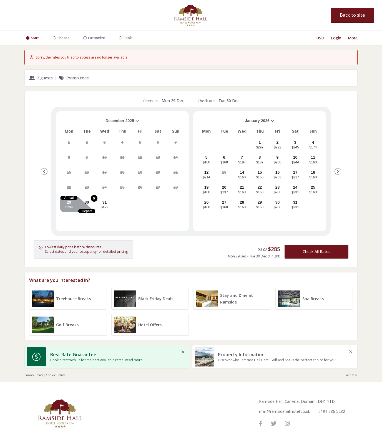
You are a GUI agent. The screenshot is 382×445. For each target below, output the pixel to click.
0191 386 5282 (331, 411)
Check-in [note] (163, 100)
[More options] (353, 38)
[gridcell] (69, 144)
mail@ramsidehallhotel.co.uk (284, 411)
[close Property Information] (350, 351)
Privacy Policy (33, 375)
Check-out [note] (218, 100)
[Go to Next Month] (338, 171)
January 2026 (236, 122)
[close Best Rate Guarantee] (183, 351)
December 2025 (99, 122)
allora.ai (352, 375)
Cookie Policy (55, 375)
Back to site (352, 15)
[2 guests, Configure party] (41, 78)
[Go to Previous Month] (44, 171)
